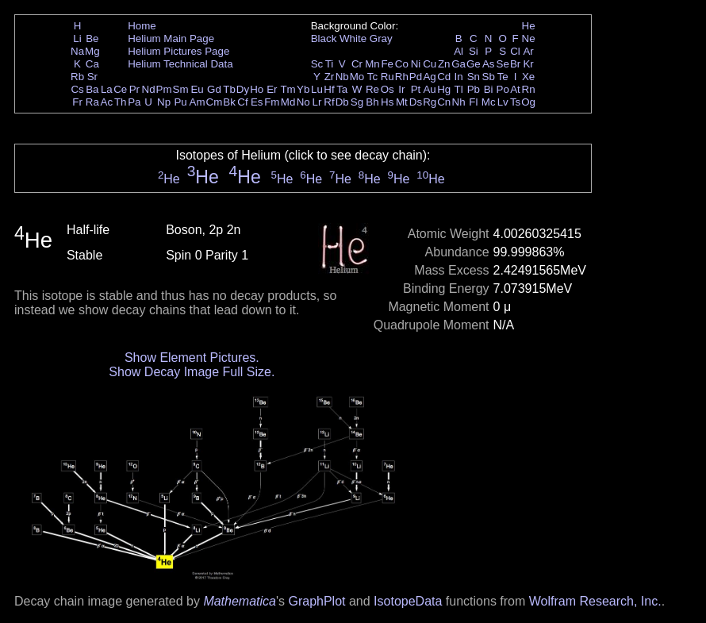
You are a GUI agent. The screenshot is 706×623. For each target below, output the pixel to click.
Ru (387, 77)
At (515, 89)
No (303, 102)
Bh (372, 102)
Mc (489, 102)
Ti (329, 64)
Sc (317, 64)
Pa (134, 102)
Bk (229, 102)
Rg (429, 102)
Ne (528, 38)
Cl (515, 51)
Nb (342, 77)
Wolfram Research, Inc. (595, 601)
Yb (303, 89)
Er (272, 89)
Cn (444, 102)
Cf (242, 102)
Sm (181, 89)
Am (197, 102)
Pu (180, 102)
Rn (528, 89)
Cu (429, 64)
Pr (134, 89)
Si (473, 51)
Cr (357, 64)
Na (77, 51)
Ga (458, 64)
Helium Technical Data (180, 64)
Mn (372, 64)
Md (288, 102)
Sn (473, 77)
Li (77, 38)
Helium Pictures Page (178, 51)
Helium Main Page (171, 38)
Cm (214, 102)
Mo (357, 77)
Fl (473, 102)
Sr (92, 77)
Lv (502, 102)
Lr (317, 102)
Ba (92, 89)
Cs (77, 89)
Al (458, 51)
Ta (341, 89)
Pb (473, 89)
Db (342, 102)
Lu (317, 89)
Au (429, 89)
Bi (488, 89)
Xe (528, 77)
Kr (528, 64)
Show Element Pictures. (192, 357)
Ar (528, 51)
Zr (329, 77)
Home (142, 26)
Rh (402, 77)
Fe (387, 64)
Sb (488, 77)
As (488, 64)
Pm (164, 89)
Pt (416, 89)
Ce (120, 89)
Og (528, 102)
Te (502, 77)
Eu (196, 89)
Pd (415, 77)
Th (120, 102)
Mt (402, 102)
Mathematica (239, 601)
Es (257, 102)
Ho (256, 89)
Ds (415, 102)
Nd (148, 89)
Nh (459, 102)
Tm (287, 89)
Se (503, 64)
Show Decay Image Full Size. (191, 372)
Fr (77, 102)
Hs (387, 102)
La (107, 89)
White (353, 38)
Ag (429, 77)
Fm (271, 102)
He (528, 26)
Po (503, 89)
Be (92, 38)
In (459, 77)
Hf (329, 89)
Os (387, 89)
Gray (381, 38)
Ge (473, 64)
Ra (92, 102)
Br (515, 64)
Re (372, 89)
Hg (444, 89)
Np (164, 102)
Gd (214, 89)
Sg (357, 102)
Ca (92, 64)
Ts (515, 102)
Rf (329, 102)
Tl (459, 89)
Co (402, 64)
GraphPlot (316, 601)
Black (324, 38)
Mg (92, 51)
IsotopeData (408, 601)
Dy (242, 89)
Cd (444, 77)
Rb (77, 77)
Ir (401, 89)
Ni (416, 64)
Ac (107, 102)
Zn (444, 64)
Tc (372, 77)
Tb (229, 89)
